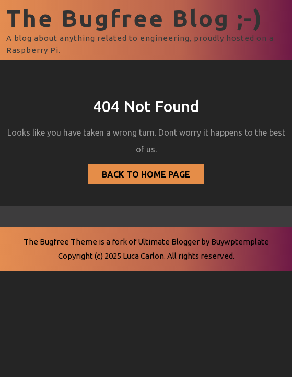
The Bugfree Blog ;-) (134, 18)
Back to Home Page (139, 171)
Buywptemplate (240, 241)
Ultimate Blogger (169, 241)
